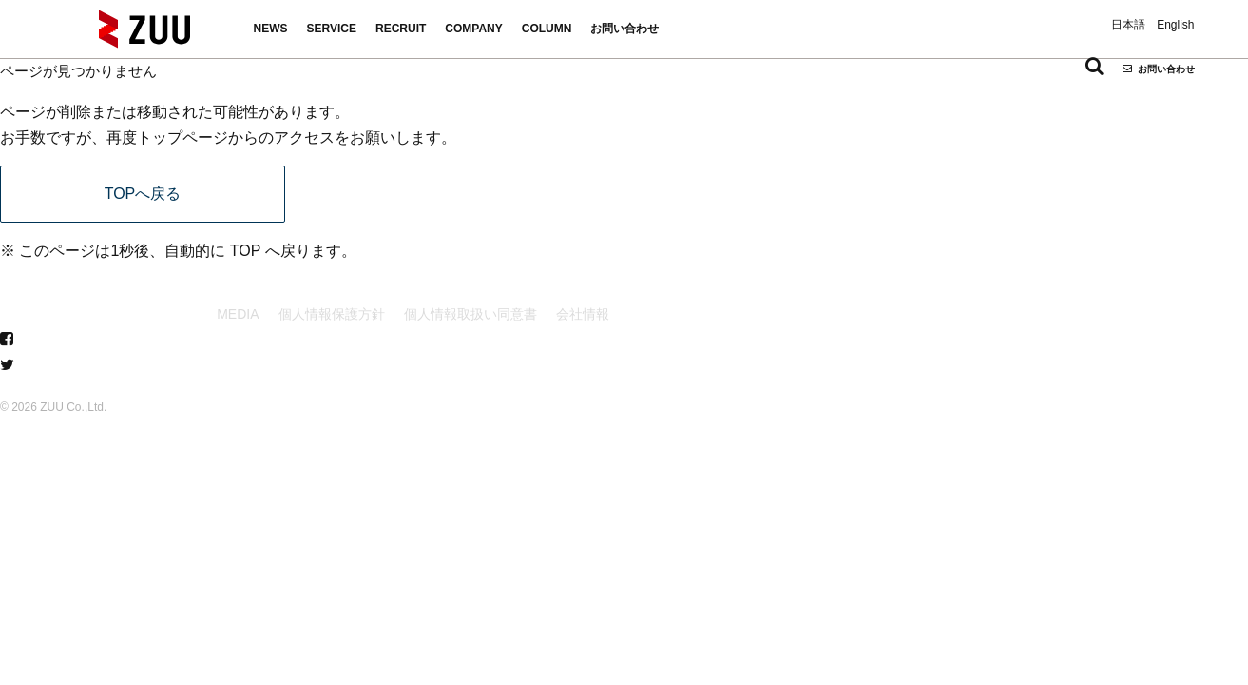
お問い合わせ (624, 28)
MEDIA (238, 314)
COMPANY (473, 28)
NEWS (271, 28)
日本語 (1128, 24)
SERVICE (331, 28)
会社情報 (582, 314)
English (1175, 24)
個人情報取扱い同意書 (470, 314)
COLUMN (547, 28)
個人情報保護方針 (331, 314)
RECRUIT (400, 28)
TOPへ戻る (143, 194)
